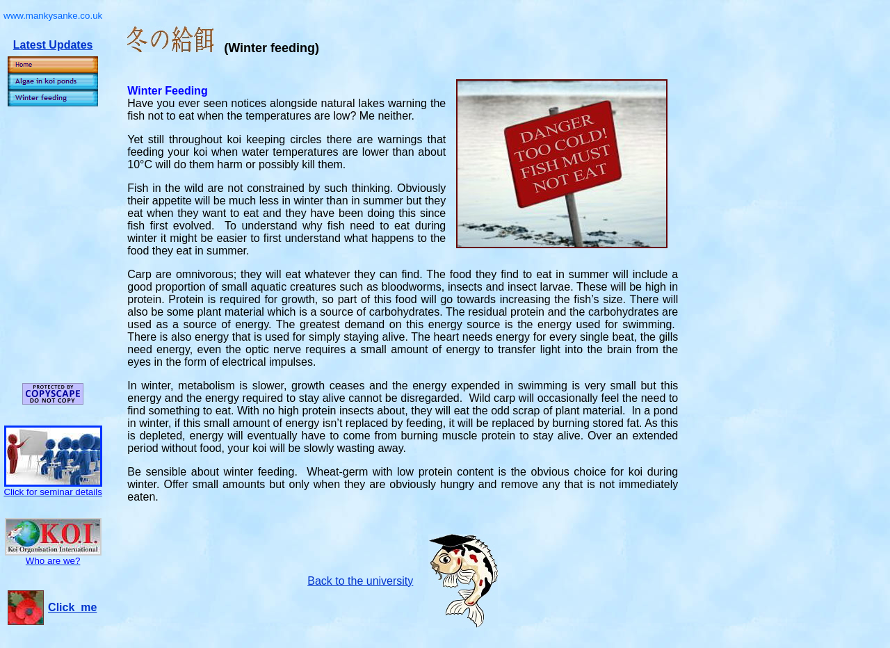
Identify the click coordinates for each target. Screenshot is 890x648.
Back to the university (360, 581)
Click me (72, 607)
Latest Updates (53, 45)
